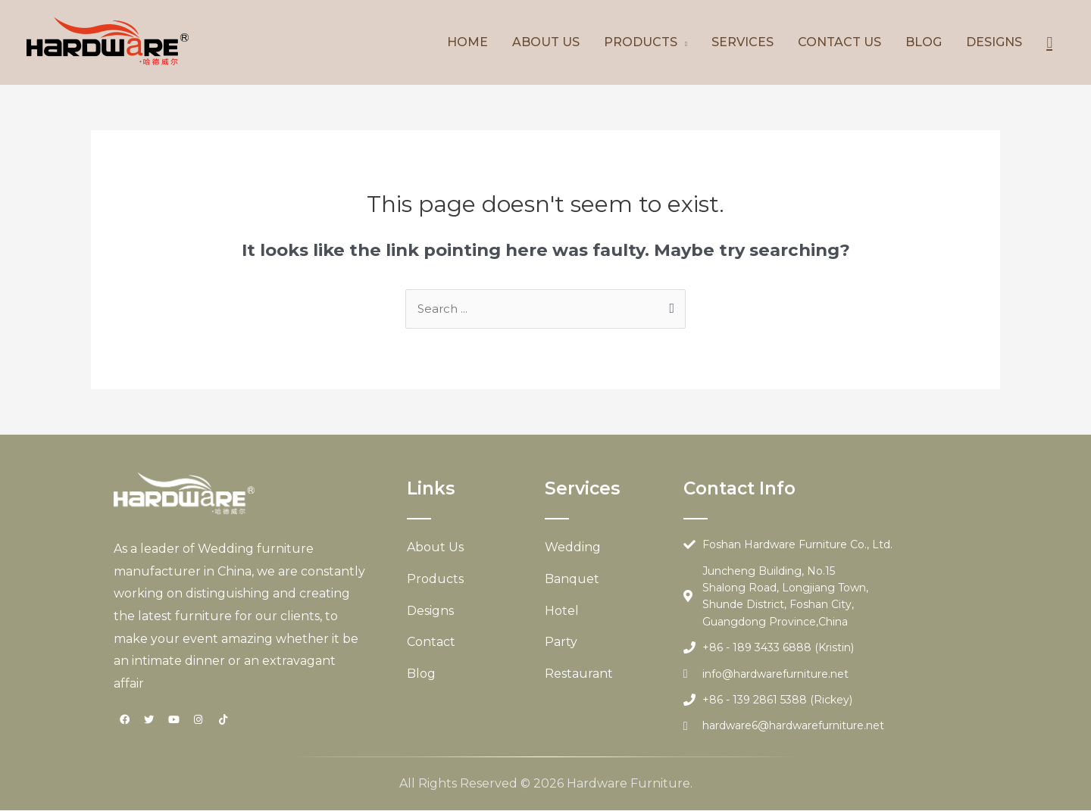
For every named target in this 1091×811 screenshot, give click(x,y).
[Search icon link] (1049, 42)
